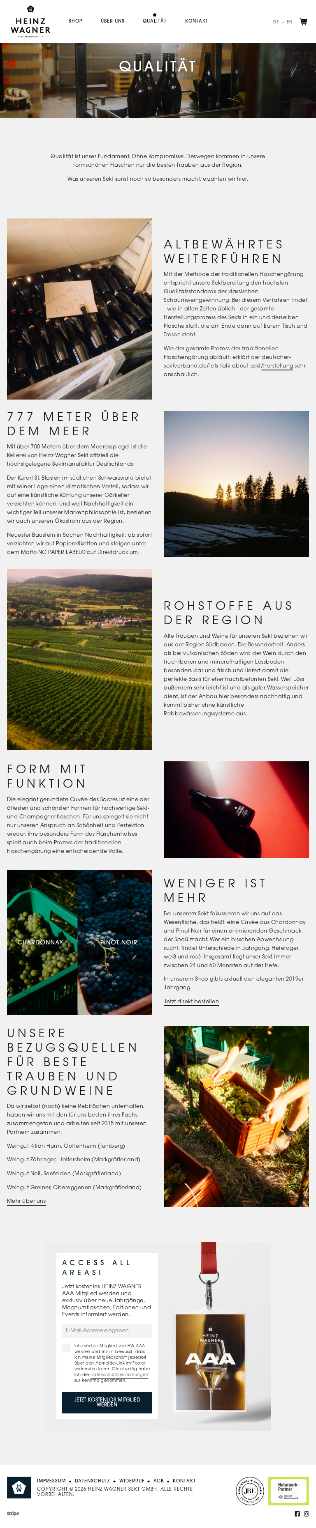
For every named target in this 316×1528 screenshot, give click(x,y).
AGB (158, 1481)
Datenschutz (92, 1481)
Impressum (51, 1481)
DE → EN (283, 23)
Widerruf (131, 1481)
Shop (75, 21)
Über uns (113, 21)
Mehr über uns (26, 1201)
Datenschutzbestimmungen (120, 1375)
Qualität (155, 21)
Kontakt (196, 21)
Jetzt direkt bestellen (191, 1002)
